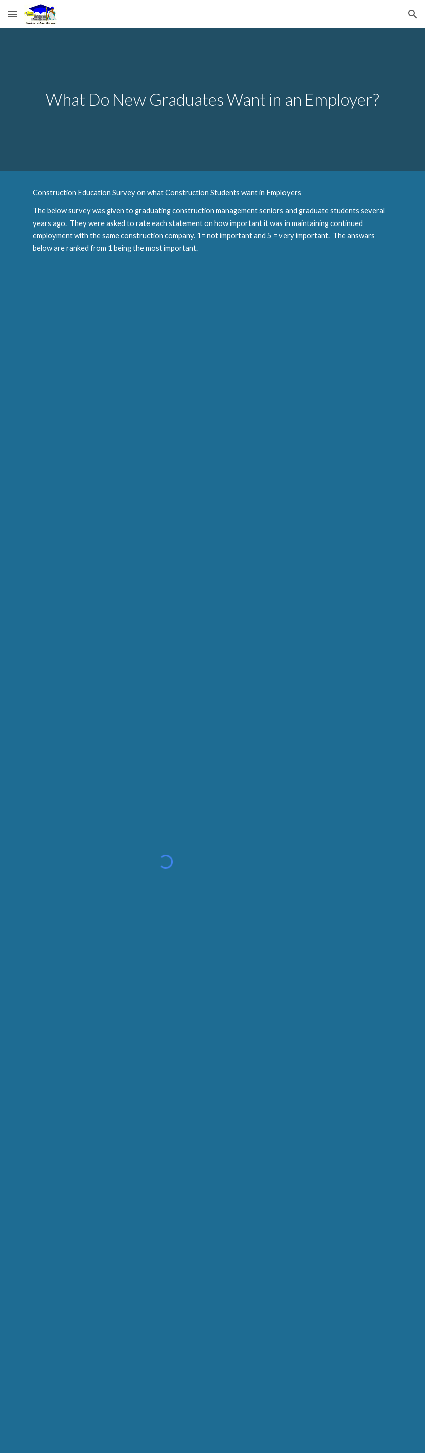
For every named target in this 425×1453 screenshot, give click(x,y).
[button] (12, 14)
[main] (212, 99)
